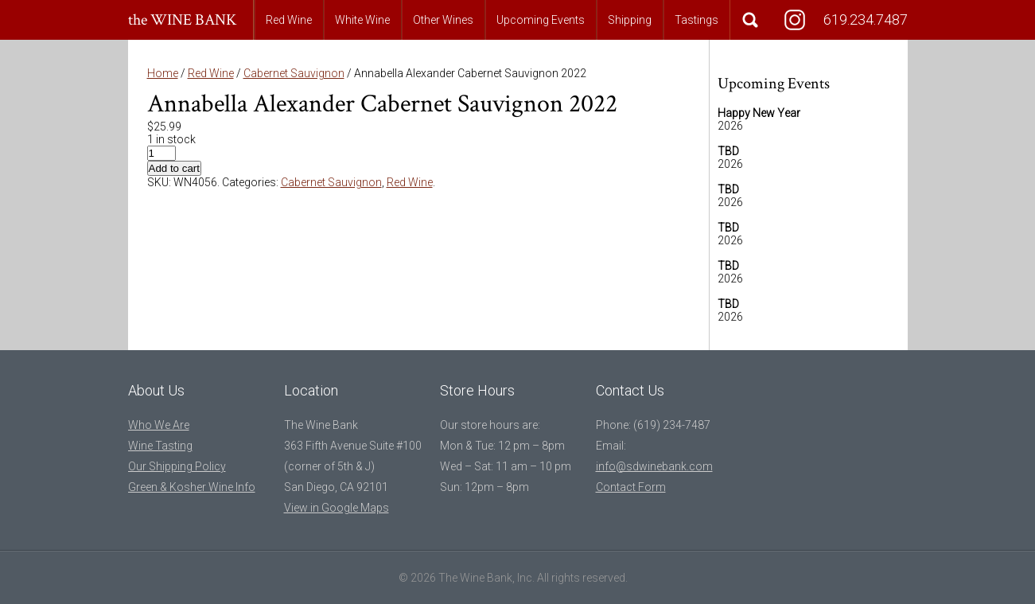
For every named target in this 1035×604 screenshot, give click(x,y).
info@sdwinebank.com (654, 466)
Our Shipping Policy (177, 466)
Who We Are (158, 425)
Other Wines (443, 20)
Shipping (630, 20)
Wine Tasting (160, 445)
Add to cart (174, 168)
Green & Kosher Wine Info (191, 487)
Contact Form (631, 487)
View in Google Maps (336, 507)
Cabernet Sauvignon (293, 73)
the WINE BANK (182, 20)
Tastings (696, 20)
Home (162, 73)
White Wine (362, 20)
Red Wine (289, 20)
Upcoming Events (540, 20)
